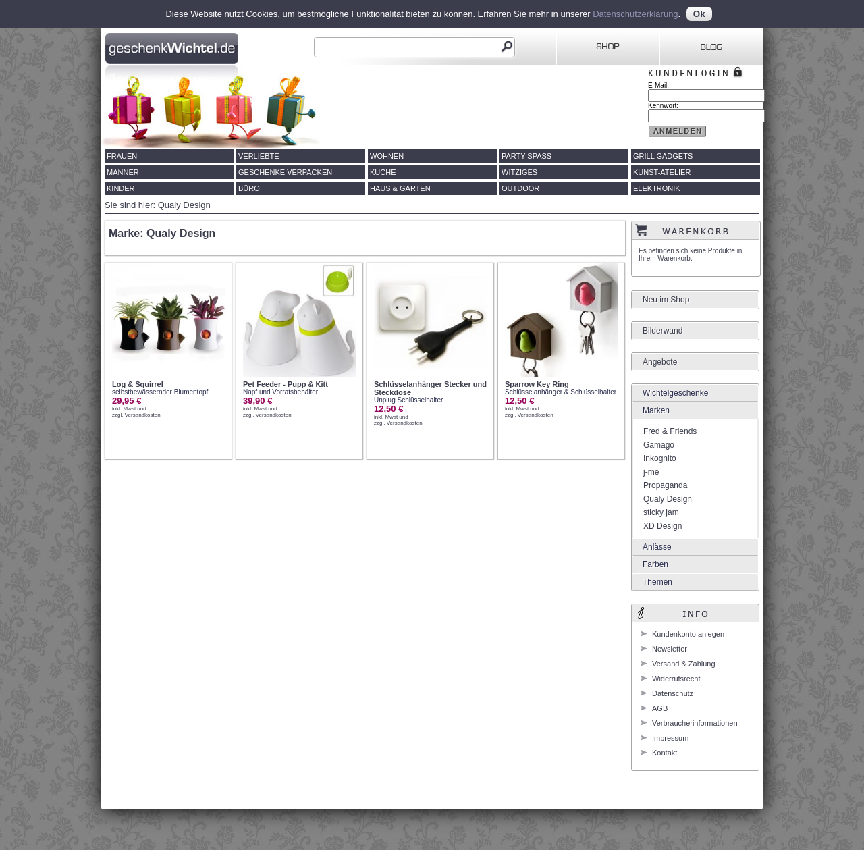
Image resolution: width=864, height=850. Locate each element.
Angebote (660, 362)
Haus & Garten (400, 188)
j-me (651, 472)
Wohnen (387, 156)
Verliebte (258, 156)
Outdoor (520, 188)
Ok (699, 14)
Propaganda (665, 485)
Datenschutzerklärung (635, 14)
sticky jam (661, 512)
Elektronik (656, 188)
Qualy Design (667, 499)
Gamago (658, 445)
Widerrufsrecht (676, 678)
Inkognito (659, 458)
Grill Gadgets (663, 156)
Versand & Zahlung (684, 664)
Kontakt (664, 753)
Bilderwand (662, 331)
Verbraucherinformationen (695, 723)
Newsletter (669, 649)
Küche (383, 172)
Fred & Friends (670, 431)
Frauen (122, 156)
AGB (660, 708)
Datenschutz (672, 693)
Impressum (670, 738)
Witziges (519, 172)
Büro (249, 188)
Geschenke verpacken (285, 172)
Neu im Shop (666, 299)
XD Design (662, 526)
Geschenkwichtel (173, 46)
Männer (123, 172)
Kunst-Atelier (662, 172)
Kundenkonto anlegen (688, 634)
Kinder (121, 188)
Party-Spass (526, 156)
